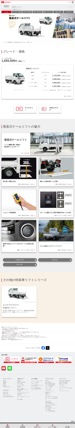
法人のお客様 (19, 399)
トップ (2, 9)
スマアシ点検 (48, 389)
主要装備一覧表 (19, 259)
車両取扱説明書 (48, 402)
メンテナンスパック (49, 390)
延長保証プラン (48, 392)
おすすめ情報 (34, 378)
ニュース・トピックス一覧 (36, 380)
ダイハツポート (48, 400)
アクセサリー (6, 390)
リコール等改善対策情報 (50, 411)
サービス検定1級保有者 (50, 385)
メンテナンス (48, 395)
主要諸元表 (55, 259)
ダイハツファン (63, 378)
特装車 (4, 385)
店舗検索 (19, 380)
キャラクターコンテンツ (64, 390)
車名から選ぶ (5, 392)
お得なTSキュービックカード (51, 405)
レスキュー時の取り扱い (50, 403)
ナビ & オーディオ (6, 395)
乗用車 (4, 380)
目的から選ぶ (5, 393)
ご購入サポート (20, 378)
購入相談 (19, 386)
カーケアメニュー (48, 388)
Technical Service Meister (50, 383)
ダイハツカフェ (62, 386)
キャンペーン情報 (34, 382)
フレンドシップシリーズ (36, 389)
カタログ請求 (19, 383)
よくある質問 (48, 409)
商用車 (4, 383)
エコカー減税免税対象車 (36, 388)
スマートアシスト (34, 383)
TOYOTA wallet (48, 406)
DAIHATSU (12, 2)
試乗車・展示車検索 (21, 382)
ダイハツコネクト (34, 386)
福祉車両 (5, 382)
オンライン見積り (20, 385)
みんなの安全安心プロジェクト (37, 385)
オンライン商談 (20, 388)
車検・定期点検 (48, 382)
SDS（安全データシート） (50, 408)
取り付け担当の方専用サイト (9, 396)
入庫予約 (47, 380)
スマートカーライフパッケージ (23, 392)
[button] (69, 2)
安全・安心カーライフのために (51, 396)
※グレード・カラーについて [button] (68, 39)
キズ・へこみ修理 (48, 386)
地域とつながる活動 (63, 383)
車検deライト (48, 393)
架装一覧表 (19, 264)
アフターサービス (49, 378)
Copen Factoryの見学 (63, 382)
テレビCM (61, 385)
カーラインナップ (8, 9)
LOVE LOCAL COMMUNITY (64, 380)
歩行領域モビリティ (7, 386)
